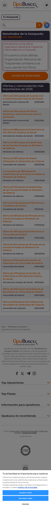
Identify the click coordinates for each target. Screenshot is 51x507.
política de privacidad (27, 487)
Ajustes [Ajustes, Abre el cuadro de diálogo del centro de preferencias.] (25, 504)
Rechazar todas (25, 498)
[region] (25, 488)
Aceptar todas (25, 493)
